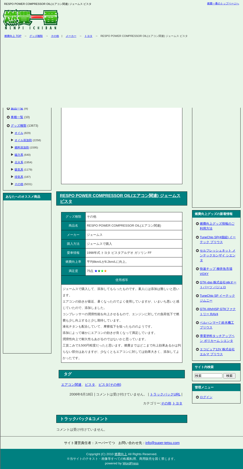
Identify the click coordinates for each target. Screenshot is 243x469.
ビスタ (90, 385)
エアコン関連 (71, 385)
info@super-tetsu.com (163, 443)
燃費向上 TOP (12, 35)
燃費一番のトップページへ (223, 3)
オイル (19, 132)
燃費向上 (120, 454)
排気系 (19, 176)
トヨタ (177, 403)
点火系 (19, 162)
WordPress (130, 463)
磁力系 (19, 154)
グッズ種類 (36, 35)
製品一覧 (17, 108)
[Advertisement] (103, 145)
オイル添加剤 (23, 140)
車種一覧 (17, 117)
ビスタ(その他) (109, 385)
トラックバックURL (165, 394)
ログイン (206, 397)
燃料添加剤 (22, 147)
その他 (55, 35)
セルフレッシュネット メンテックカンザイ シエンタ (217, 255)
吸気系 (19, 169)
